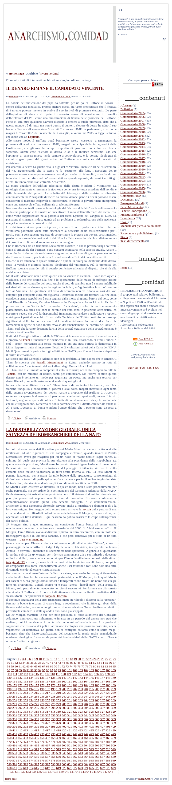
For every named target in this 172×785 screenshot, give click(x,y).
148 (108, 677)
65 (35, 666)
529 (113, 749)
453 (25, 738)
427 (102, 730)
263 (80, 700)
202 (75, 689)
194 (31, 689)
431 (14, 734)
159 (58, 681)
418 (53, 730)
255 (36, 700)
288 (108, 704)
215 (36, 692)
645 (94, 771)
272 (20, 704)
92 (31, 670)
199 (58, 689)
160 (64, 681)
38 (39, 662)
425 (91, 730)
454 (31, 738)
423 (80, 730)
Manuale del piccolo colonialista (140, 226)
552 (20, 756)
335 (36, 715)
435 (36, 734)
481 (69, 741)
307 (102, 708)
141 (69, 677)
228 (108, 692)
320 (64, 711)
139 (58, 677)
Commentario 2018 (132, 162)
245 (91, 696)
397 (47, 726)
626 (96, 768)
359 (58, 719)
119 (58, 674)
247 (102, 696)
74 (71, 666)
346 (97, 715)
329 (113, 711)
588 (108, 760)
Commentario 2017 (132, 158)
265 (91, 700)
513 (25, 749)
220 (64, 692)
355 (36, 719)
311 (14, 711)
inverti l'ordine (49, 73)
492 (20, 745)
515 (36, 749)
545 (91, 753)
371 (14, 723)
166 (97, 681)
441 (69, 734)
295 (36, 708)
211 (14, 692)
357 (47, 719)
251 (14, 700)
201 (69, 689)
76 (78, 666)
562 (75, 756)
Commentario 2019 (132, 165)
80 (94, 666)
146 (97, 677)
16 (63, 659)
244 (86, 696)
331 (14, 715)
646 (99, 771)
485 (91, 741)
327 (102, 711)
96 (47, 670)
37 (35, 662)
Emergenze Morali (132, 203)
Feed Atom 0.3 (143, 343)
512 (20, 749)
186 (97, 685)
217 (47, 692)
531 (14, 753)
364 (86, 719)
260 (64, 700)
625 (91, 768)
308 (108, 708)
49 (82, 662)
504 (86, 745)
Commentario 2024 (132, 184)
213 (25, 692)
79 (90, 666)
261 (69, 700)
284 (86, 704)
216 (42, 692)
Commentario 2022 (132, 177)
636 (45, 771)
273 (25, 704)
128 (107, 674)
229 (113, 692)
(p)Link (13, 418)
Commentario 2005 (132, 113)
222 (75, 692)
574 (31, 760)
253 (25, 700)
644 (88, 771)
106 (97, 670)
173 (25, 685)
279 (58, 704)
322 (75, 711)
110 (10, 674)
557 (47, 756)
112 (20, 674)
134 (31, 677)
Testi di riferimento (132, 241)
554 (31, 756)
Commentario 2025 (132, 188)
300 (64, 708)
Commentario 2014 (132, 147)
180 (64, 685)
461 (69, 738)
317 (47, 711)
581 (69, 760)
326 (96, 711)
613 (25, 768)
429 (113, 730)
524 (86, 749)
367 (102, 719)
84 (110, 666)
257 (47, 700)
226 (96, 692)
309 (113, 708)
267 (102, 700)
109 (113, 670)
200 (64, 689)
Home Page (16, 73)
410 (9, 730)
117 (47, 674)
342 (75, 715)
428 (108, 730)
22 (87, 659)
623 (80, 768)
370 (9, 723)
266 (97, 700)
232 (20, 696)
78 (86, 666)
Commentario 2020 (132, 169)
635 (39, 771)
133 (25, 677)
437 (47, 734)
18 (71, 659)
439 (58, 734)
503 (80, 745)
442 (75, 734)
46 (71, 662)
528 (108, 749)
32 (16, 662)
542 (75, 753)
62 (24, 666)
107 (102, 670)
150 (9, 681)
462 (75, 738)
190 (9, 689)
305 (91, 708)
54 (102, 662)
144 (86, 677)
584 (86, 760)
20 (79, 659)
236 (42, 696)
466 (97, 738)
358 (53, 719)
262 (75, 700)
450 (9, 738)
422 (75, 730)
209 (113, 689)
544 (86, 753)
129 (112, 674)
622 (75, 768)
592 (20, 764)
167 (102, 681)
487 (102, 741)
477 (47, 741)
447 (102, 734)
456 (42, 738)
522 (75, 749)
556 (42, 756)
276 (42, 704)
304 (86, 708)
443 (80, 734)
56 (110, 662)
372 (20, 723)
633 (28, 771)
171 (14, 685)
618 (53, 768)
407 (102, 726)
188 (108, 685)
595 (36, 764)
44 (63, 662)
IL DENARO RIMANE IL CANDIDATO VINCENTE (55, 88)
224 (86, 692)
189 (113, 685)
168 (108, 681)
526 (96, 749)
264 (86, 700)
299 (58, 708)
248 (108, 696)
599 (58, 764)
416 (42, 730)
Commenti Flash (130, 195)
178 (53, 685)
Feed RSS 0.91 (143, 339)
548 (108, 753)
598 (53, 764)
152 (20, 681)
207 (102, 689)
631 (17, 771)
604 (86, 764)
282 (75, 704)
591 (14, 764)
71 (59, 666)
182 (75, 685)
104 (86, 670)
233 (25, 696)
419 (58, 730)
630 (12, 771)
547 (102, 753)
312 (20, 711)
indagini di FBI (15, 562)
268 (108, 700)
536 (42, 753)
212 (20, 692)
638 (56, 771)
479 (58, 741)
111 (15, 674)
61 (20, 666)
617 (47, 768)
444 (86, 734)
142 (75, 677)
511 (14, 749)
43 (59, 662)
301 (69, 708)
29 (114, 659)
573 (25, 760)
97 (51, 670)
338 (53, 715)
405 (91, 726)
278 (53, 704)
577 (47, 760)
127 (101, 674)
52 (94, 662)
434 (31, 734)
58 (8, 666)
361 (69, 719)
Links (123, 222)
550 (9, 756)
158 (53, 681)
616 (42, 768)
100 (64, 670)
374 (31, 723)
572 (20, 760)
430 (9, 734)
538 (53, 753)
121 (68, 674)
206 (97, 689)
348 (108, 715)
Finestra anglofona (132, 214)
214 (31, 692)
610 (9, 768)
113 (25, 674)
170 (9, 685)
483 (80, 741)
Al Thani (24, 340)
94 (39, 670)
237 (47, 696)
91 (28, 670)
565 (91, 756)
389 (113, 723)
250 (9, 700)
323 (80, 711)
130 (9, 677)
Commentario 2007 (132, 120)
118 (52, 674)
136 (42, 677)
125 (91, 674)
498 (53, 745)
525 (91, 749)
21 (83, 659)
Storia (124, 237)
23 (91, 659)
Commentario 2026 (132, 192)
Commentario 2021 (132, 173)
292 (20, 708)
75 (75, 666)
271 (14, 704)
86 (8, 670)
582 (75, 760)
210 (9, 692)
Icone (123, 267)
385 (91, 723)
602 (75, 764)
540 (64, 753)
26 (102, 659)
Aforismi (126, 105)
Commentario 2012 (132, 139)
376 (42, 723)
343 (80, 715)
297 (47, 708)
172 (20, 685)
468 (108, 738)
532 (20, 753)
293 (25, 708)
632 (23, 771)
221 (69, 692)
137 (47, 677)
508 (108, 745)
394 (31, 726)
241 (69, 696)
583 (80, 760)
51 (90, 662)
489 (113, 741)
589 (113, 760)
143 (80, 677)
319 (58, 711)
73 (67, 666)
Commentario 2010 (132, 132)
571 (14, 760)
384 (86, 723)
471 (14, 741)
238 (53, 696)
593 (25, 764)
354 (31, 719)
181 (69, 685)
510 (9, 749)
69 (51, 666)
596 (42, 764)
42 (55, 662)
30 (8, 662)
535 (36, 753)
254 (31, 700)
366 (97, 719)
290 (9, 708)
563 (80, 756)
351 (14, 719)
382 (75, 723)
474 (31, 741)
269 (113, 700)
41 (51, 662)
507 (102, 745)
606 (97, 764)
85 (114, 666)
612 (20, 768)
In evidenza (127, 218)
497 (47, 745)
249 (113, 696)
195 (36, 689)
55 (106, 662)
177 (47, 685)
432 (20, 734)
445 (91, 734)
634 (33, 771)
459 (58, 738)
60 (16, 666)
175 (36, 685)
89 (20, 670)
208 (108, 689)
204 (86, 689)
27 (106, 659)
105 (91, 670)
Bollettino (126, 109)
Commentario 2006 (132, 116)
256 (42, 700)
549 (113, 753)
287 (102, 704)
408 (108, 726)
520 (64, 749)
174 (31, 685)
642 (77, 771)
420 (64, 730)
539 (58, 753)
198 (53, 689)
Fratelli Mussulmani (49, 362)
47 (75, 662)
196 (42, 689)
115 (36, 674)
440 (64, 734)
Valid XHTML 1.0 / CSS (143, 368)
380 (64, 723)
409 (113, 726)
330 (9, 715)
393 (25, 726)
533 (25, 753)
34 (24, 662)
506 (97, 745)
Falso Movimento (131, 207)
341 (69, 715)
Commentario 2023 (132, 180)
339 (58, 715)
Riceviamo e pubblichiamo (137, 233)
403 (80, 726)
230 (9, 696)
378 (53, 723)
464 (86, 738)
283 (80, 704)
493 (25, 745)
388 (108, 723)
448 (108, 734)
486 (97, 741)
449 (113, 734)
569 (113, 756)
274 (31, 704)
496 (42, 745)
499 (58, 745)
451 (14, 738)
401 (69, 726)
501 (69, 745)
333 (25, 715)
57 (114, 662)
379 (58, 723)
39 (43, 662)
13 (51, 659)
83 (106, 666)
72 (63, 666)
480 (64, 741)
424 (86, 730)
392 (20, 726)
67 (43, 666)
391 (14, 726)
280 (64, 704)
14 (55, 659)
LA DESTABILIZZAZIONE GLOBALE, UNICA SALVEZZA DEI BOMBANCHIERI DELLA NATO (53, 432)
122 (74, 674)
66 (39, 666)
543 (80, 753)
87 (12, 670)
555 (36, 756)
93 (35, 670)
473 (25, 741)
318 (53, 711)
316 (42, 711)
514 (31, 749)
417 (47, 730)
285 (91, 704)
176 (42, 685)
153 (25, 681)
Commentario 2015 (132, 150)
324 (86, 711)
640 (66, 771)
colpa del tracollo (56, 596)
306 (97, 708)
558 (53, 756)
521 (69, 749)
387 (102, 723)
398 (53, 726)
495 (36, 745)
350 (9, 719)
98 (55, 670)
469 (113, 738)
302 (75, 708)
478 (53, 741)
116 (42, 674)
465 (91, 738)
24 (94, 659)
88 (16, 670)
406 (97, 726)
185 (91, 685)
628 (108, 768)
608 (108, 764)
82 (102, 666)
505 (91, 745)
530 (9, 753)
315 (36, 711)
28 (110, 659)
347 (102, 715)
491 (14, 745)
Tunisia (11, 373)
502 (75, 745)
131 (14, 677)
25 (98, 659)
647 (105, 771)
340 (64, 715)
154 (31, 681)
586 (97, 760)
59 (12, 666)
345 (91, 715)
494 (31, 745)
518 (53, 749)
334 (31, 715)
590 (9, 764)
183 (80, 685)
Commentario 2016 (132, 154)
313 (25, 711)
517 (47, 749)
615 (36, 768)
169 (113, 681)
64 (31, 666)
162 (75, 681)
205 (91, 689)
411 (14, 730)
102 (75, 670)
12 (47, 659)
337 (47, 715)
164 (86, 681)
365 (91, 719)
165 (91, 681)
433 (25, 734)
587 (102, 760)
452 (20, 738)
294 (31, 708)
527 (102, 749)
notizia (86, 509)
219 (58, 692)
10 (40, 659)
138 (53, 677)
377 (47, 723)
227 (102, 692)
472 (20, 741)
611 (14, 768)
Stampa (49, 418)
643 (83, 771)
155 (36, 681)
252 (20, 700)
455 (36, 738)
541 (69, 753)
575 (36, 760)
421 (69, 730)
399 (58, 726)
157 (47, 681)
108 (108, 670)
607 (102, 764)
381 (69, 723)
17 (67, 659)
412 (20, 730)
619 (58, 768)
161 (69, 681)
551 (14, 756)
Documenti (127, 199)
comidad (13, 96)
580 (64, 760)
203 (80, 689)
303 (80, 708)
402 (75, 726)
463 (80, 738)
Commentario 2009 (132, 128)
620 (64, 768)
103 (80, 670)
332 (20, 715)
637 (50, 771)
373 (25, 723)
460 (64, 738)
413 (25, 730)
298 (53, 708)
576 (42, 760)
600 (64, 764)
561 (69, 756)
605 (91, 764)
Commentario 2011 (132, 135)
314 (31, 711)
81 (98, 666)
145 (91, 677)
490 (9, 745)
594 (31, 764)
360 (64, 719)
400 (64, 726)
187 (102, 685)
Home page (11, 778)
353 (25, 719)
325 (91, 711)
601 (69, 764)
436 (42, 734)
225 (91, 692)
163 (80, 681)
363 (80, 719)
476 (42, 741)
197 (47, 689)
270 (9, 704)
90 (24, 670)
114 (31, 674)
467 (102, 738)
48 (78, 662)
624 (86, 768)
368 (108, 719)
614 (31, 768)
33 (20, 662)
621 (69, 768)
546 (97, 753)
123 (80, 674)
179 (58, 685)
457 (47, 738)
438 (53, 734)
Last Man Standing (31, 539)
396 (42, 726)
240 (64, 696)
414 (31, 730)
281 (69, 704)
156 (42, 681)
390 (9, 726)
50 (86, 662)
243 (80, 696)
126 (96, 674)
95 (43, 670)
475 (36, 741)
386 (97, 723)
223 (80, 692)
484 (86, 741)
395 (36, 726)
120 (63, 674)
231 (14, 696)
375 (36, 723)
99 (59, 670)
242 (75, 696)
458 (53, 738)
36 (31, 662)
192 (20, 689)
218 (53, 692)
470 (9, 741)
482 (75, 741)
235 (36, 696)
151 (14, 681)
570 (9, 760)
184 (86, 685)
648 (110, 771)
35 (28, 662)
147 (102, 677)
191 (14, 689)
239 (58, 696)
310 (9, 711)
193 (25, 689)
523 (80, 749)
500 (64, 745)
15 (59, 659)
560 (64, 756)
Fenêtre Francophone (133, 211)
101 (69, 670)
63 (28, 666)
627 (102, 768)
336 (42, 715)
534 (31, 753)
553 (25, 756)
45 (67, 662)
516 (42, 749)
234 (31, 696)
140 (64, 677)
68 (47, 666)
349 (113, 715)
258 (53, 700)
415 (36, 730)
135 (36, 677)
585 (91, 760)
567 (102, 756)
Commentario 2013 (60, 96)
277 (47, 704)
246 (97, 696)
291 (14, 708)
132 (20, 677)
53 (98, 662)
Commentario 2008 (132, 124)
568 (108, 756)
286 (97, 704)
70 (55, 666)
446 (97, 734)
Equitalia (33, 136)
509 (113, 745)
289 (113, 704)
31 (12, 662)
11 (44, 659)
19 (75, 659)
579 (58, 760)
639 (61, 771)
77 (82, 666)
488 (108, 741)
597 (47, 764)
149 (113, 677)
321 (69, 711)
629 (113, 768)
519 (58, 749)
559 (58, 756)
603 (80, 764)
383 (80, 723)
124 (85, 674)
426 (96, 730)
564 (86, 756)
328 (108, 711)
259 (58, 700)
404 (86, 726)
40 (47, 662)
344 (86, 715)
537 (47, 753)
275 (36, 704)
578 (53, 760)
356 (42, 719)
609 (113, 764)
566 (97, 756)
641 (72, 771)
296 (42, 708)
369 (113, 719)
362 (75, 719)
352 (20, 719)
